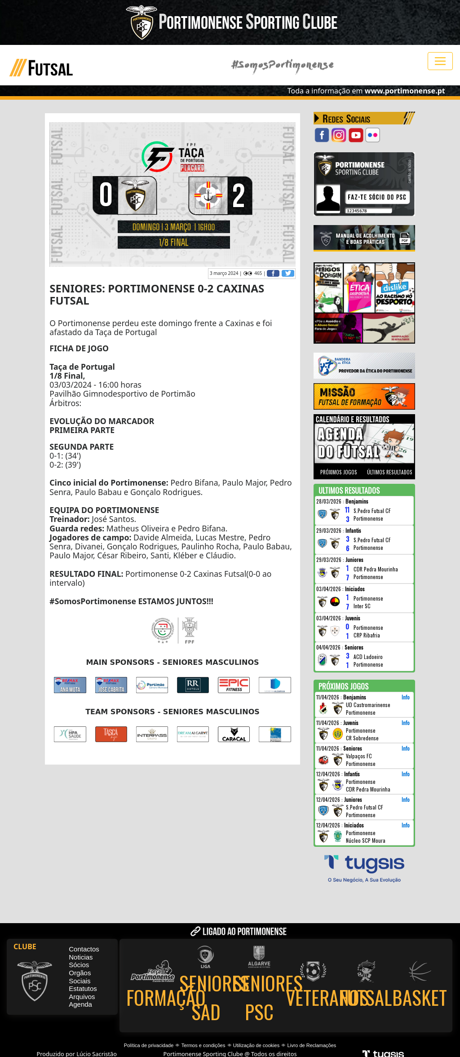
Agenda (80, 1004)
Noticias (81, 957)
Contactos (84, 949)
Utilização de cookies (256, 1045)
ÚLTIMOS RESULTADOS (389, 472)
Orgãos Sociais (80, 977)
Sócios (79, 965)
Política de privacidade (149, 1045)
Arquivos (82, 997)
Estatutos (83, 989)
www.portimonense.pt (405, 91)
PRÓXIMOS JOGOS (338, 472)
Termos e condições (203, 1045)
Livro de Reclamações (312, 1045)
